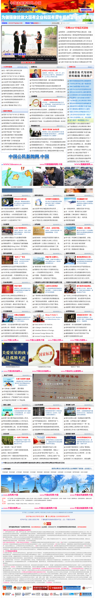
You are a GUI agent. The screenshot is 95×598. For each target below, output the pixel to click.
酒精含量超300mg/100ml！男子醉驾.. (15, 246)
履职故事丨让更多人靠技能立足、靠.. (47, 243)
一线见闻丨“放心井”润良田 (12, 447)
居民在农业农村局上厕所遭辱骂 (80, 92)
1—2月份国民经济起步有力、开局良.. (47, 272)
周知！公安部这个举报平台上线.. (80, 151)
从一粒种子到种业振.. (21, 437)
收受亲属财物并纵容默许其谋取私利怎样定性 (46, 139)
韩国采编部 (53, 472)
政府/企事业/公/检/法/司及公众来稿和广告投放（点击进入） (72, 468)
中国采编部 (5, 472)
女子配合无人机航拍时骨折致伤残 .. (46, 220)
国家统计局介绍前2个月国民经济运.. (46, 269)
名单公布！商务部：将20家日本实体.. (16, 327)
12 (47, 56)
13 (49, 56)
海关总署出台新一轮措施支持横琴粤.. (78, 418)
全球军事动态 (70, 311)
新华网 (13, 500)
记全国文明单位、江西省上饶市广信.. (47, 456)
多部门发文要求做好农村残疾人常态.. (16, 418)
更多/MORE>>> (61, 67)
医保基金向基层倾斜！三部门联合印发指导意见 (76, 59)
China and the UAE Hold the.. (43, 324)
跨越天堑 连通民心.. (52, 257)
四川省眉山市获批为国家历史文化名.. (78, 301)
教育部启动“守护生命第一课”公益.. (46, 418)
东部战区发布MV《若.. (84, 315)
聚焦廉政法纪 (35, 126)
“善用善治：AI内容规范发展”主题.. (15, 214)
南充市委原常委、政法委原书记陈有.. (78, 298)
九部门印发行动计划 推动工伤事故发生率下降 (76, 62)
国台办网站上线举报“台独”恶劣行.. (77, 427)
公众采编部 (31, 512)
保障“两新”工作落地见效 (11, 141)
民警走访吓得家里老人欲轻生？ (80, 157)
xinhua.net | (31, 503)
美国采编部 (26, 472)
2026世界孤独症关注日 (11, 102)
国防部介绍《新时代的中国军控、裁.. (78, 330)
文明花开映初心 (51, 437)
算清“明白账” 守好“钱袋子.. (12, 132)
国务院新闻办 (81, 498)
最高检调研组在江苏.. (84, 257)
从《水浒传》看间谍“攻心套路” (10, 59)
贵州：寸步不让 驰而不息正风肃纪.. (46, 307)
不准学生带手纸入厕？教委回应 (80, 84)
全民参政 (37, 224)
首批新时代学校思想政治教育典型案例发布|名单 (76, 44)
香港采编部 (12, 472)
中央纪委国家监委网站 (20, 498)
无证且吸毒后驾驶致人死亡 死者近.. (46, 214)
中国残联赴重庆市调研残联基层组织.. (16, 424)
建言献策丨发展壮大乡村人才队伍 (46, 240)
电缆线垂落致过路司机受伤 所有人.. (46, 211)
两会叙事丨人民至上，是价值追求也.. (47, 249)
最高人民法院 (29, 498)
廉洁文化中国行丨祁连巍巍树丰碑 (30, 59)
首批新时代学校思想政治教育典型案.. (47, 430)
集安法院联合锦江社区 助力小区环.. (78, 278)
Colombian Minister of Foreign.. (44, 330)
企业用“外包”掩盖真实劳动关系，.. (46, 208)
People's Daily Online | (22, 503)
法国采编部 (60, 472)
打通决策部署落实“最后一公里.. (14, 129)
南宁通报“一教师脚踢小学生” (79, 120)
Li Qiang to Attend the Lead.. (43, 327)
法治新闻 (6, 224)
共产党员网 (10, 498)
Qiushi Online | (11, 503)
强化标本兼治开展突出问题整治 (14, 79)
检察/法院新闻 (70, 253)
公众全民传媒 (7, 195)
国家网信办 (74, 498)
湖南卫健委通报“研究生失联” (79, 86)
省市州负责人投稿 (22, 67)
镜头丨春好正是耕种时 (11, 453)
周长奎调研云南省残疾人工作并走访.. (16, 421)
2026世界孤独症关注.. (84, 437)
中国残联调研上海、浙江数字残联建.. (16, 427)
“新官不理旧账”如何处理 (50, 129)
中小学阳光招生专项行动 (11, 73)
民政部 (64, 498)
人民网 (9, 500)
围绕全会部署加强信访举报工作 (14, 126)
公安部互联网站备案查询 (39, 500)
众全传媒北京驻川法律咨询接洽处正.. (16, 217)
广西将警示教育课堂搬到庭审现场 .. (46, 295)
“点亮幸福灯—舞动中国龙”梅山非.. (15, 304)
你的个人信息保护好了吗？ (12, 220)
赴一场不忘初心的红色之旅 (12, 70)
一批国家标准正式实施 (50, 100)
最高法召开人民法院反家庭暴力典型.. (78, 275)
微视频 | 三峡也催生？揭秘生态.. (77, 214)
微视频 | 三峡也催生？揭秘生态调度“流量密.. (53, 59)
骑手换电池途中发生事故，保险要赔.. (47, 217)
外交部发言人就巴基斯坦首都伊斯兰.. (16, 333)
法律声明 (37, 512)
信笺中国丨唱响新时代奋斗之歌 (46, 447)
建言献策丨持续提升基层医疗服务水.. (47, 237)
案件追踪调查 (7, 253)
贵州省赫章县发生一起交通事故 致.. (15, 240)
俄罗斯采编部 (76, 472)
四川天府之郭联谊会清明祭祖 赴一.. (15, 295)
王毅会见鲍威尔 (19, 315)
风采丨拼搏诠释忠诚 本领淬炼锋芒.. (47, 459)
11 (44, 56)
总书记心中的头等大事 (50, 70)
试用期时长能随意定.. (52, 199)
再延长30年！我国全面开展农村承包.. (16, 456)
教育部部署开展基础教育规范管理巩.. (47, 427)
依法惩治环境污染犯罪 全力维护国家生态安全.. (47, 112)
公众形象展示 (39, 434)
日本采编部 (33, 472)
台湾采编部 (19, 472)
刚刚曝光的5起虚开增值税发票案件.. (15, 266)
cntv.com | (37, 503)
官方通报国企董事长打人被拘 (80, 109)
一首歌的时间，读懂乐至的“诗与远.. (78, 208)
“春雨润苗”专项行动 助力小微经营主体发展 (75, 38)
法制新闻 (34, 96)
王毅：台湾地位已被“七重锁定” (76, 421)
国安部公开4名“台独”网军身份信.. (77, 430)
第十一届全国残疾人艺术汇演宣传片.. (16, 430)
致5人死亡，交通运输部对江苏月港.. (15, 278)
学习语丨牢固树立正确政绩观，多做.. (78, 237)
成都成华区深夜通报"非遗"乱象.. (81, 106)
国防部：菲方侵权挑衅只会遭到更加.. (78, 324)
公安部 (60, 498)
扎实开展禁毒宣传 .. (21, 228)
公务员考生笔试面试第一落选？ (80, 114)
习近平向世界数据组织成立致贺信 (43, 83)
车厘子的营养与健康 (23, 379)
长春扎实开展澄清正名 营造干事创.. (46, 304)
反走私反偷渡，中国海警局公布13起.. (16, 275)
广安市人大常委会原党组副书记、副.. (78, 295)
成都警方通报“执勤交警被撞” (76, 307)
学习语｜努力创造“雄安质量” (76, 243)
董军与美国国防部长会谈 (74, 336)
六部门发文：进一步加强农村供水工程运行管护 (76, 50)
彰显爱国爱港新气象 (84, 408)
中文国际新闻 (7, 311)
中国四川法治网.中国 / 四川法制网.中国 (78, 282)
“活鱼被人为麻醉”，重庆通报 (14, 388)
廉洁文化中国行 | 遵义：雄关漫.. (77, 217)
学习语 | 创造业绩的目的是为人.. (77, 246)
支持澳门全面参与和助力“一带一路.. (78, 424)
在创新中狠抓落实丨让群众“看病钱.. (78, 447)
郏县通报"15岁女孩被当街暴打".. (81, 98)
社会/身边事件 (7, 282)
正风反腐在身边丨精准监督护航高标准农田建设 (76, 35)
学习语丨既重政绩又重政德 (75, 249)
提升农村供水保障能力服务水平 (14, 149)
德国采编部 (47, 472)
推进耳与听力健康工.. (21, 408)
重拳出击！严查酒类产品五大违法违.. (16, 397)
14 (52, 56)
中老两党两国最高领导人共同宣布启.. (16, 336)
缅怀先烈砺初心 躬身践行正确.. (14, 93)
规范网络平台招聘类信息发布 (13, 88)
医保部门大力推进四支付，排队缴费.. (78, 459)
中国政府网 (46, 498)
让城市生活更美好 (51, 286)
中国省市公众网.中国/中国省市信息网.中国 (48, 282)
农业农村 (6, 434)
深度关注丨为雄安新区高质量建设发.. (47, 298)
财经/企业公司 (39, 253)
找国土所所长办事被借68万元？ (80, 112)
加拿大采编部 (84, 472)
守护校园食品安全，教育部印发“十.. (46, 421)
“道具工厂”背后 (19, 257)
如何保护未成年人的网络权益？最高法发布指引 (76, 53)
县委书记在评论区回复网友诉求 (80, 89)
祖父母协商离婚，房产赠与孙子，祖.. (16, 301)
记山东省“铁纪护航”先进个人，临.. (47, 453)
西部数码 (49, 500)
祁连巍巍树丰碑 (82, 199)
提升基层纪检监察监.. (84, 286)
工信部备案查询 (29, 500)
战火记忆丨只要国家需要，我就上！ (47, 450)
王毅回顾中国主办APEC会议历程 (14, 330)
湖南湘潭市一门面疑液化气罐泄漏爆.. (16, 243)
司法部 (69, 498)
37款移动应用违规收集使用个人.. (14, 99)
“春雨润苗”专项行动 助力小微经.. (45, 266)
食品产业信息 (8, 375)
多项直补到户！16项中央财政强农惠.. (16, 450)
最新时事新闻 (7, 111)
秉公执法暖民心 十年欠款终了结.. (77, 269)
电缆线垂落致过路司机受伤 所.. (14, 91)
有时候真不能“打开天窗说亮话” (76, 327)
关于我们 (24, 512)
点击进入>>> (37, 23)
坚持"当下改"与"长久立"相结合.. (14, 76)
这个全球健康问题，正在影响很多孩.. (78, 450)
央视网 (17, 500)
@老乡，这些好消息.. (52, 228)
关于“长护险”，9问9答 (73, 456)
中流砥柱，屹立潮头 (84, 228)
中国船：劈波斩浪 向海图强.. (44, 275)
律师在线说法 (39, 195)
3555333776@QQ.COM (15, 23)
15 (55, 56)
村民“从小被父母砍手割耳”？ (79, 154)
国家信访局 (89, 498)
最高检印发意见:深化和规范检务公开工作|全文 (76, 41)
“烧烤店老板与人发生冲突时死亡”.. (15, 249)
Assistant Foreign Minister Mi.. (44, 333)
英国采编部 (40, 472)
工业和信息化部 (54, 498)
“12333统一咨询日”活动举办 (12, 138)
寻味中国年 (18, 286)
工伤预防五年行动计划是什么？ (14, 146)
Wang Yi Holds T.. (51, 315)
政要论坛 (34, 67)
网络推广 (90, 67)
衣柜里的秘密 (70, 220)
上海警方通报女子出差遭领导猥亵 (14, 237)
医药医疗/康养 (70, 434)
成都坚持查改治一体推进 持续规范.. (78, 304)
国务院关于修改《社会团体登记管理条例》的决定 (48, 121)
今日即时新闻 (7, 67)
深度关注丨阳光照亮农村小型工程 (14, 459)
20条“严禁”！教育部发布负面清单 (45, 424)
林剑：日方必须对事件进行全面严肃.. (16, 324)
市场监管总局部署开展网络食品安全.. (16, 391)
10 (41, 56)
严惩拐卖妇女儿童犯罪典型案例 (14, 96)
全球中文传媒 (17, 5)
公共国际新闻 (39, 311)
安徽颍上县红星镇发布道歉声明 (80, 160)
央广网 (22, 500)
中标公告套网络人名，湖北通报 (80, 117)
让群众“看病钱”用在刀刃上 (12, 105)
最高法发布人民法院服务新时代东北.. (78, 272)
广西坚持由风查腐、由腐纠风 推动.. (46, 301)
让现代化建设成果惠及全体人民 (14, 143)
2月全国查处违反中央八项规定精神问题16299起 (47, 150)
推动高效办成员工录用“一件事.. (14, 85)
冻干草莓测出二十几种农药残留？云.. (16, 394)
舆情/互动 (72, 67)
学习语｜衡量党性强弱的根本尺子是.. (78, 240)
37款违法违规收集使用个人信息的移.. (16, 208)
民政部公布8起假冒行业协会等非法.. (15, 269)
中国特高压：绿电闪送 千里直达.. (45, 278)
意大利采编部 (67, 472)
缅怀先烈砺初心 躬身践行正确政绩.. (15, 298)
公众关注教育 (39, 405)
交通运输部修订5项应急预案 (13, 135)
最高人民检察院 (38, 498)
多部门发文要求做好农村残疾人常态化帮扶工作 (76, 47)
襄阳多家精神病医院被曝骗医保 (80, 103)
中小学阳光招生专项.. (52, 408)
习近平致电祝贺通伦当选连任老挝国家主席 (46, 86)
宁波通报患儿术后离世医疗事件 (80, 100)
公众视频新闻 (70, 195)
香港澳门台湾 (70, 405)
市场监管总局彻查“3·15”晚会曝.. (15, 400)
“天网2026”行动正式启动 (76, 28)
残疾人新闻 (7, 405)
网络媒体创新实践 (20, 199)
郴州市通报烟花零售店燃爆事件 (80, 81)
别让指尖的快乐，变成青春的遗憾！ (15, 211)
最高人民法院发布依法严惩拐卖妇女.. (78, 266)
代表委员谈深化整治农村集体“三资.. (46, 246)
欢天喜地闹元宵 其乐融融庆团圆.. (14, 307)
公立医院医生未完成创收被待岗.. (81, 95)
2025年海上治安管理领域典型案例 (14, 272)
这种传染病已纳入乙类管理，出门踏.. (78, 453)
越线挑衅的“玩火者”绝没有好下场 (77, 333)
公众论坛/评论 (70, 224)
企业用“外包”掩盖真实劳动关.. (13, 82)
